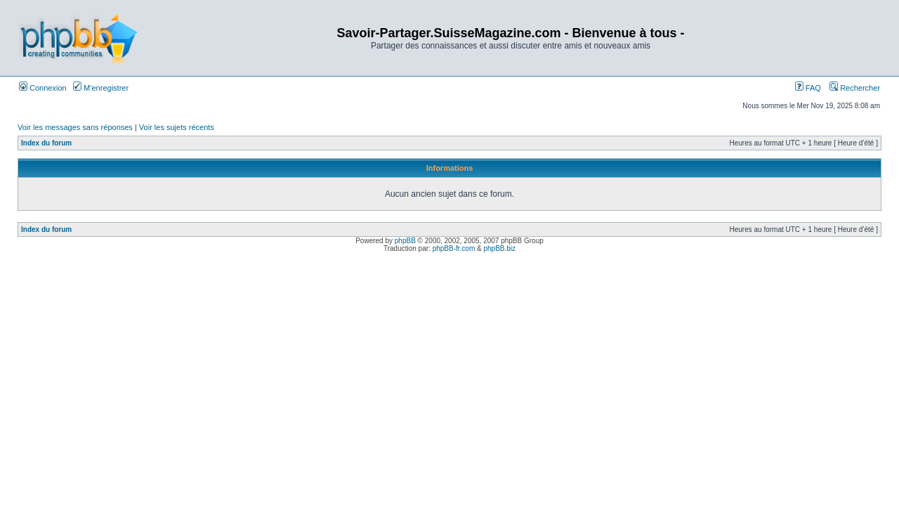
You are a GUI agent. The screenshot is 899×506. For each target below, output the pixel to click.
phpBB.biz (499, 248)
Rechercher (854, 88)
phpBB (405, 241)
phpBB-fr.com (454, 248)
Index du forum (46, 143)
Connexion (43, 88)
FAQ (808, 88)
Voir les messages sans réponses (75, 127)
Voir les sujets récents (176, 127)
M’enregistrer (101, 88)
